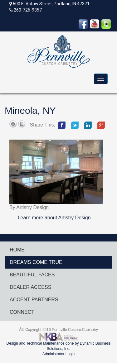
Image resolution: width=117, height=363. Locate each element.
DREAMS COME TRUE (36, 262)
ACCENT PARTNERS (34, 299)
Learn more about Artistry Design (54, 217)
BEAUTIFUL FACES (32, 274)
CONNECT (22, 312)
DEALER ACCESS (30, 287)
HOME (17, 249)
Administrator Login (58, 354)
